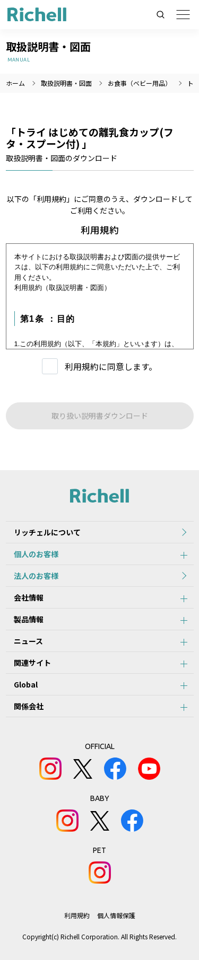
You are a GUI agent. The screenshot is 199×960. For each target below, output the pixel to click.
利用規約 (77, 915)
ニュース (28, 641)
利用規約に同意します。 (111, 366)
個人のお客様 (36, 554)
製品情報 (29, 619)
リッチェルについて (47, 532)
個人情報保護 (116, 915)
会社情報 (29, 597)
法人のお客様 (36, 575)
